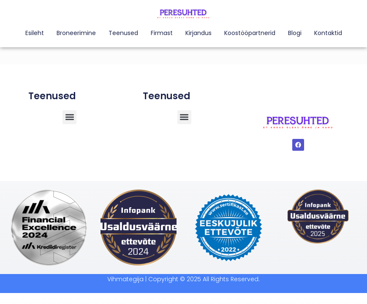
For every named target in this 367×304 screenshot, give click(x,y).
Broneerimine (76, 33)
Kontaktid (328, 33)
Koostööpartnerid (249, 33)
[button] (184, 117)
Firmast (162, 33)
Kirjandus (198, 33)
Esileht (34, 33)
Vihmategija (125, 279)
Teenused (123, 33)
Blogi (295, 33)
